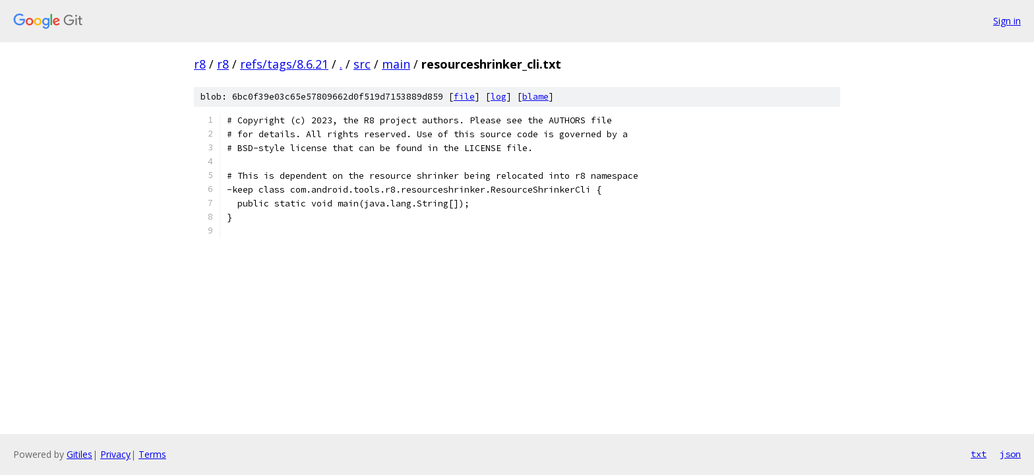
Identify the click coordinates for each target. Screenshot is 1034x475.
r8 (200, 64)
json (1010, 454)
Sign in (1007, 21)
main (396, 64)
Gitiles (79, 454)
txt (979, 454)
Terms (152, 454)
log (498, 96)
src (362, 64)
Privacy (115, 454)
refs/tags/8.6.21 (284, 64)
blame (535, 96)
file (464, 96)
